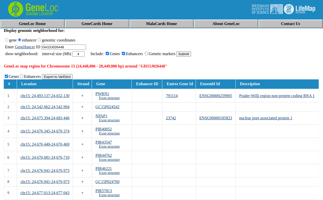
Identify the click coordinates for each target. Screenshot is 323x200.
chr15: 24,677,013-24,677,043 (44, 193)
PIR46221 (103, 168)
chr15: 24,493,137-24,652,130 (44, 96)
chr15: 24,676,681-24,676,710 (44, 157)
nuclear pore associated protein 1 (265, 118)
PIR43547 (103, 142)
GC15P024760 (107, 182)
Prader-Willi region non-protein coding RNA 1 (277, 96)
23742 (171, 118)
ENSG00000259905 (215, 96)
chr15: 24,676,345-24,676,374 (44, 131)
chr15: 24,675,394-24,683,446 (44, 118)
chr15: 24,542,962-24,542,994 (44, 107)
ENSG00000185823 (215, 118)
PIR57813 (103, 191)
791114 (172, 96)
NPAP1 (101, 116)
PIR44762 (103, 155)
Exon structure (109, 98)
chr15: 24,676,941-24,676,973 (44, 170)
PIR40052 (103, 129)
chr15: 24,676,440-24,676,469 (44, 144)
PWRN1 (102, 94)
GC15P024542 (107, 107)
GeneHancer (25, 47)
